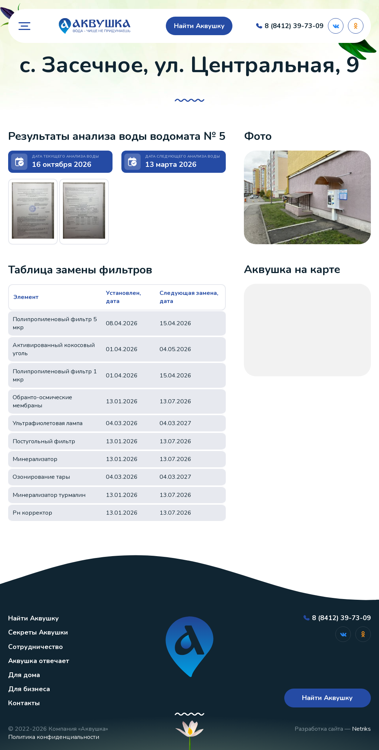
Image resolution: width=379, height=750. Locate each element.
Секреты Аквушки (38, 632)
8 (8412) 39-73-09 (294, 25)
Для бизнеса (29, 689)
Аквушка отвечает (38, 660)
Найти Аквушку (199, 25)
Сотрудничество (35, 646)
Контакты (24, 703)
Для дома (24, 674)
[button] (33, 210)
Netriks (361, 729)
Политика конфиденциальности (53, 737)
